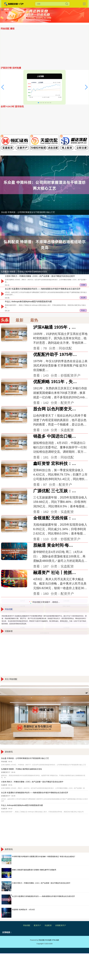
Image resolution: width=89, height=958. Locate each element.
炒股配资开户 (60, 925)
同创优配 (26, 925)
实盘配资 (48, 925)
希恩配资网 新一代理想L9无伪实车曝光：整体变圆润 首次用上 (27, 60)
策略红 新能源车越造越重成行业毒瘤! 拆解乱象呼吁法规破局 (34, 870)
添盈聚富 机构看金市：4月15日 (15, 36)
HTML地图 (55, 940)
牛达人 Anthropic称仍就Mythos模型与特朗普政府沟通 (28, 301)
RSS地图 (48, 940)
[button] (2, 87)
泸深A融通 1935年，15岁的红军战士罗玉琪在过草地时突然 (26, 50)
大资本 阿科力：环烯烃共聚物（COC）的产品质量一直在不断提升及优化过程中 (40, 276)
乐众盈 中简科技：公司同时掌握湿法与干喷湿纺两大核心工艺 (27, 46)
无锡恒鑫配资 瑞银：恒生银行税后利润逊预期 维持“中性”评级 (27, 33)
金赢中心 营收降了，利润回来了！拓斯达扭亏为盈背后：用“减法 (28, 40)
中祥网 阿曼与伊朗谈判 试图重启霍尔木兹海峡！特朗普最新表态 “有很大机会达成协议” (43, 856)
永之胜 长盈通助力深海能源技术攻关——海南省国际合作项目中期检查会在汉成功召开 (42, 289)
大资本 (83, 285)
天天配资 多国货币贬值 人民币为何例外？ (19, 53)
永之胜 (83, 297)
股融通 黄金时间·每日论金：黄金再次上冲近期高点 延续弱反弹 (27, 57)
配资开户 (37, 925)
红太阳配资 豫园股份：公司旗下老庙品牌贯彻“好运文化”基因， (27, 63)
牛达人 (83, 310)
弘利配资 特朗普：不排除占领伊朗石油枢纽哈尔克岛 (24, 272)
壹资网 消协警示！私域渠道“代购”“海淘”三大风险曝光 (23, 43)
